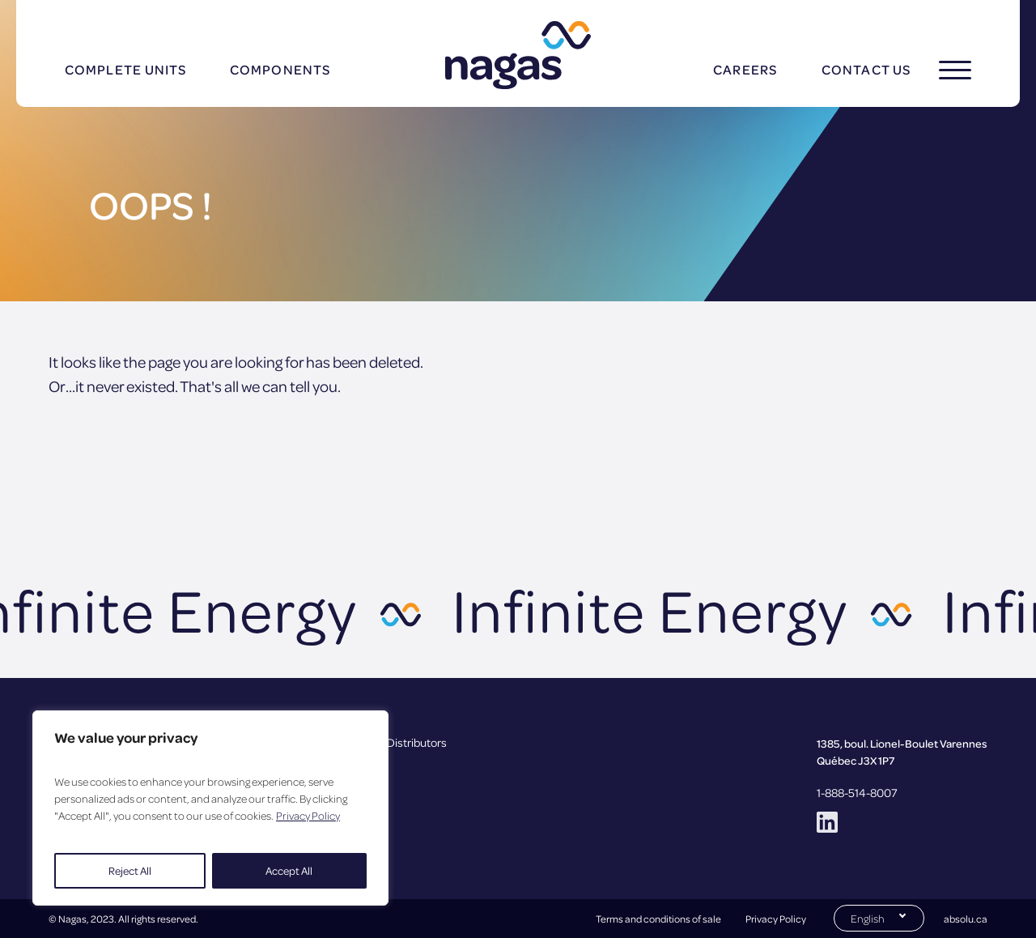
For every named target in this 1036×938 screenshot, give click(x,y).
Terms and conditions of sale (658, 918)
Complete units (125, 69)
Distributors (417, 742)
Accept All (288, 870)
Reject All (129, 870)
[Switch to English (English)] (878, 917)
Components (280, 69)
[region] (210, 808)
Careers (745, 69)
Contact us (866, 69)
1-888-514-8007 (857, 792)
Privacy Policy (308, 815)
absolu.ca (965, 918)
